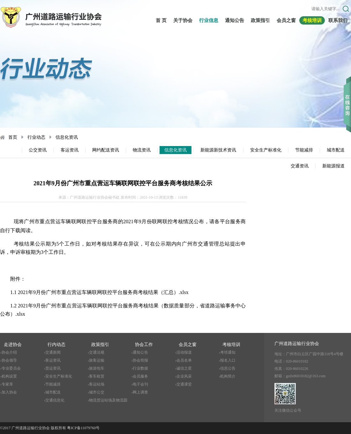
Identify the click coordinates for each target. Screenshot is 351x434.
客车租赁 (96, 376)
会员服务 (140, 376)
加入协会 (9, 392)
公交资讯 (38, 150)
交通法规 (96, 352)
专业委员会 (11, 368)
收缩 (347, 95)
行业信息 (208, 20)
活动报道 (184, 352)
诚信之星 (184, 368)
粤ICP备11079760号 (83, 428)
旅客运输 (96, 360)
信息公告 (227, 368)
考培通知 (227, 352)
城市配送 (336, 150)
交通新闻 (53, 352)
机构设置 (9, 376)
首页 (12, 137)
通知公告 (234, 20)
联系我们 (337, 20)
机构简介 (227, 376)
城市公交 (96, 392)
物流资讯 (142, 150)
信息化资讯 (67, 137)
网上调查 (140, 392)
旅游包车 (96, 368)
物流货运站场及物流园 (108, 400)
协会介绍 (9, 352)
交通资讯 (300, 166)
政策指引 (260, 20)
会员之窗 (286, 20)
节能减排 (304, 150)
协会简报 (140, 360)
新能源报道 (333, 166)
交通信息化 (54, 400)
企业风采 (184, 376)
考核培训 (312, 20)
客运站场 (96, 384)
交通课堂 (184, 384)
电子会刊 (140, 384)
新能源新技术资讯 (218, 150)
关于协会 (182, 20)
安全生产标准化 (265, 150)
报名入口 (227, 360)
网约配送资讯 (105, 150)
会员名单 (184, 360)
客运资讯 (69, 150)
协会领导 (9, 360)
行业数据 (140, 368)
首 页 (161, 20)
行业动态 (36, 137)
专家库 (7, 384)
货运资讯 (53, 368)
